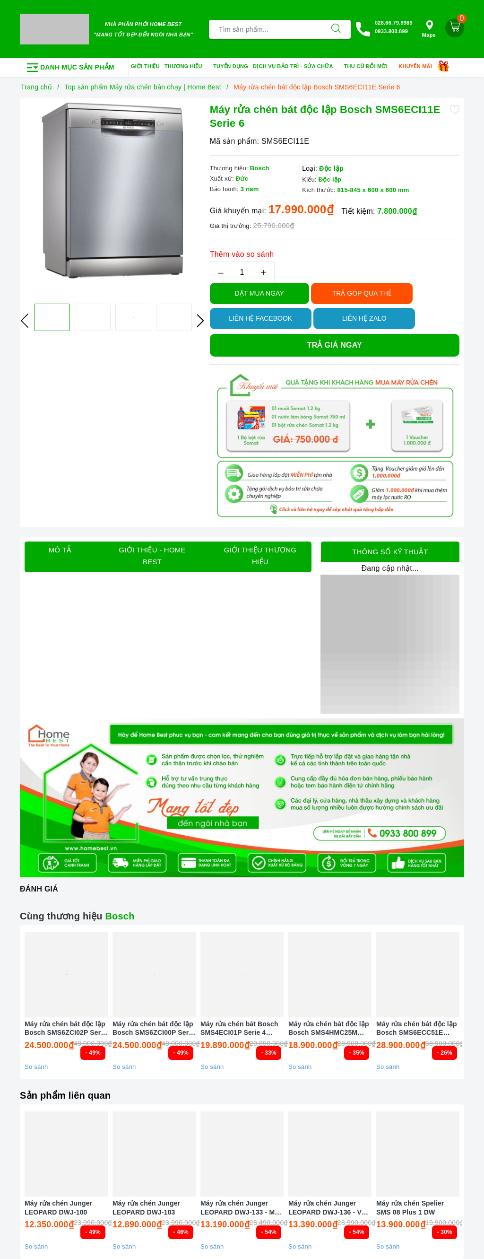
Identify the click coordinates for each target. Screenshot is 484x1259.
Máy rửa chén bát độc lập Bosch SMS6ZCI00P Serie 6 (153, 1028)
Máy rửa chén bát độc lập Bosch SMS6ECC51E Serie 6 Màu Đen (416, 1028)
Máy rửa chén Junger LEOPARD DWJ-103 (146, 1207)
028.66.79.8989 (394, 23)
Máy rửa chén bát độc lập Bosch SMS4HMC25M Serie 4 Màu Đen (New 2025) (328, 1028)
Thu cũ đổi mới (369, 66)
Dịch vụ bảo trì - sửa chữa (296, 66)
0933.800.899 (391, 31)
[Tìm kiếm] (336, 29)
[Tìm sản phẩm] (265, 29)
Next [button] (200, 321)
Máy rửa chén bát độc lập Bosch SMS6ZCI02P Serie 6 (65, 1028)
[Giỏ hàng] (454, 27)
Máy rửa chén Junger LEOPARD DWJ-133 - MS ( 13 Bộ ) (242, 1207)
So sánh (36, 1066)
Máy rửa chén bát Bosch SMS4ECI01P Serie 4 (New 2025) (239, 1028)
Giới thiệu (145, 66)
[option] (112, 191)
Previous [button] (24, 321)
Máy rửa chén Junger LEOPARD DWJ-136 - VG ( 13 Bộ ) (329, 1207)
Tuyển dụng (230, 66)
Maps (429, 29)
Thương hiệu (186, 66)
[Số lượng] (242, 272)
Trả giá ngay (334, 345)
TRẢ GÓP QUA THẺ (362, 293)
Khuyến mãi (418, 66)
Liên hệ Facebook (260, 318)
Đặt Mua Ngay (259, 293)
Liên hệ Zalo (364, 318)
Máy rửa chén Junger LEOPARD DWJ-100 (58, 1207)
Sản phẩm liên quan (65, 1095)
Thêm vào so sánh (242, 254)
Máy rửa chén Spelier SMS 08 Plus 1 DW (410, 1207)
